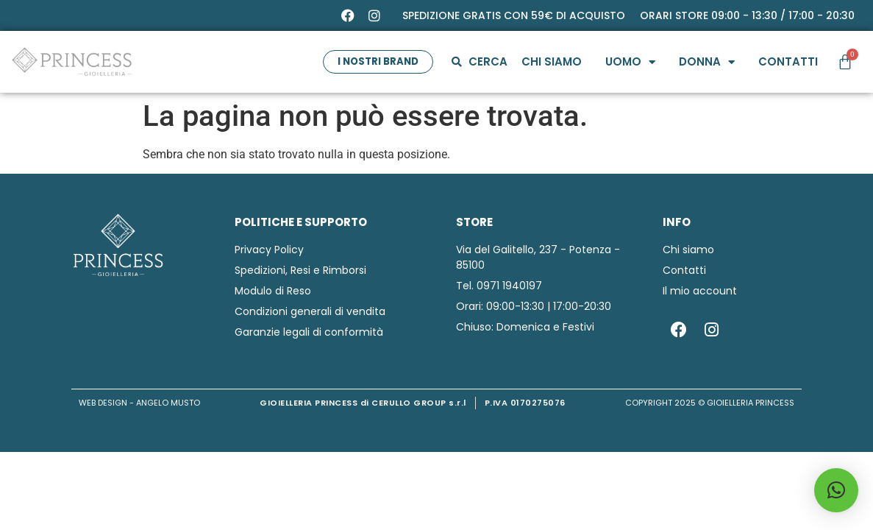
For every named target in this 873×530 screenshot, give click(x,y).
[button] (836, 490)
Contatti (786, 61)
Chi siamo (550, 61)
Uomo (629, 62)
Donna (705, 62)
